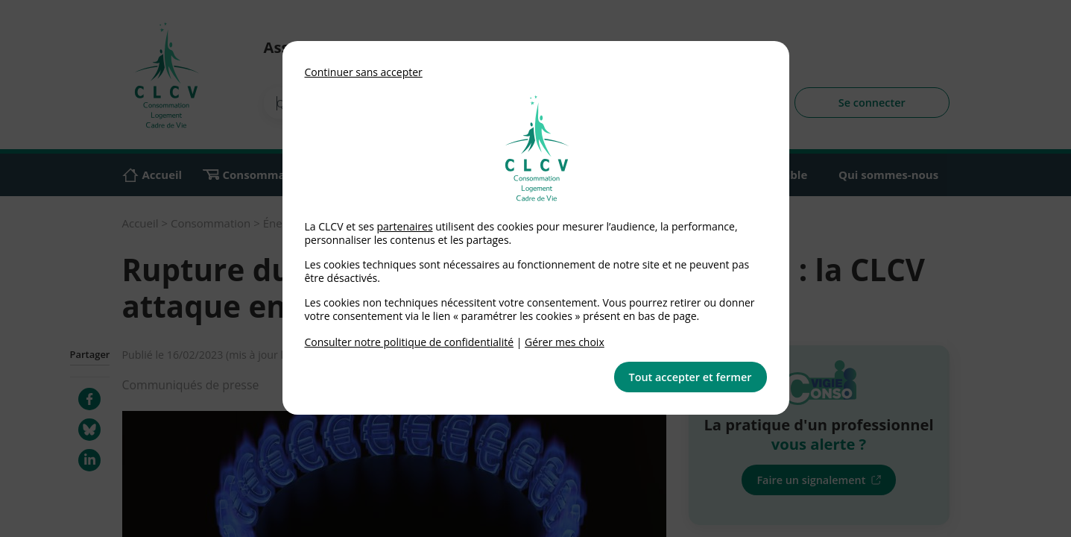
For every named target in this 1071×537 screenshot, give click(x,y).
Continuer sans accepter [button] (364, 72)
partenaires (404, 226)
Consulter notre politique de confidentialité (409, 342)
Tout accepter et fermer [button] (690, 377)
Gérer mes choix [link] (564, 342)
